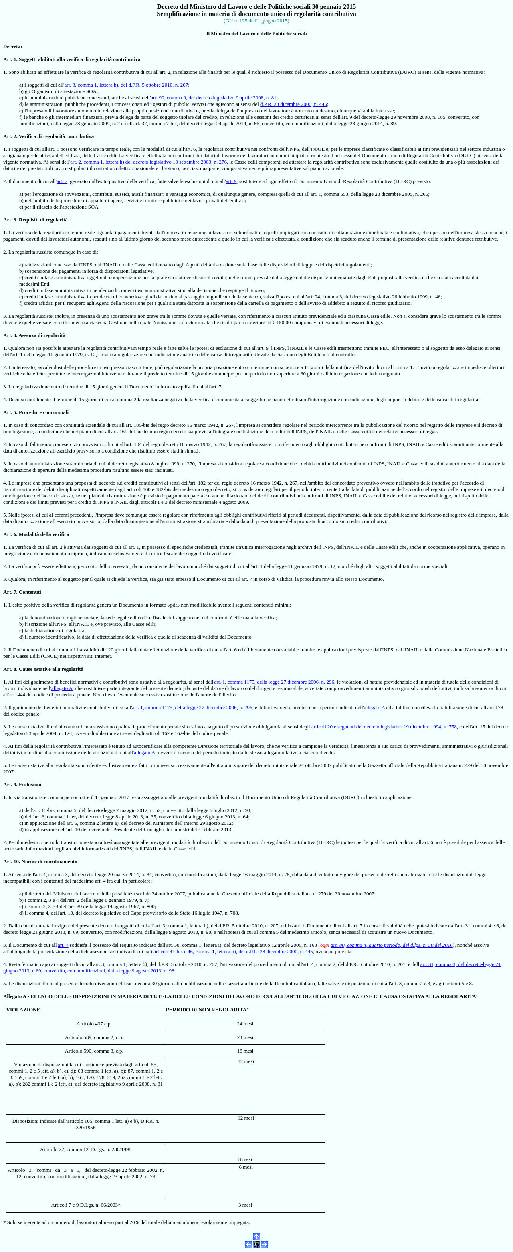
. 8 (13, 669)
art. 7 (62, 181)
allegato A (62, 688)
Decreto (167, 6)
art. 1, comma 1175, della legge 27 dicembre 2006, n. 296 (274, 682)
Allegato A (14, 996)
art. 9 (231, 181)
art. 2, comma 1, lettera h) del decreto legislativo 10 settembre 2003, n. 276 (148, 162)
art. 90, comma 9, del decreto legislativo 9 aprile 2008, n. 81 (213, 98)
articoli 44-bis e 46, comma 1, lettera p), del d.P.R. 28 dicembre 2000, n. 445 (233, 951)
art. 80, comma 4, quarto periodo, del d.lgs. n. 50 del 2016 (392, 945)
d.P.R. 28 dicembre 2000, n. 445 (293, 104)
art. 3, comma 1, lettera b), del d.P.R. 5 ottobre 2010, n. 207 (126, 85)
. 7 (13, 592)
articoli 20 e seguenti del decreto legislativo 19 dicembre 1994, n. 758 (384, 727)
